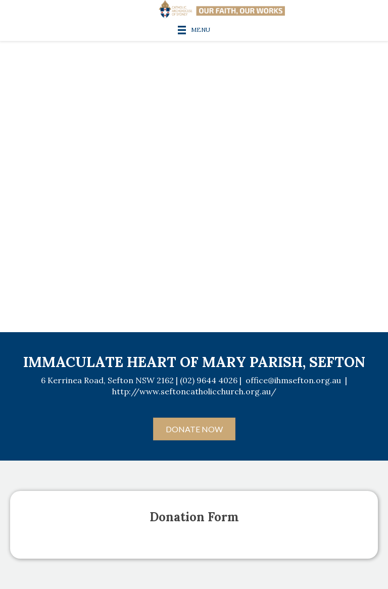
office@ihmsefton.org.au (293, 380)
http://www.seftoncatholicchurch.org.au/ (194, 391)
